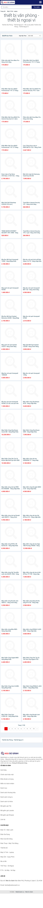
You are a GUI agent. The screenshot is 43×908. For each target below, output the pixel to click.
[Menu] (40, 2)
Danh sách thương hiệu (8, 792)
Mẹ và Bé (3, 861)
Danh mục (3, 788)
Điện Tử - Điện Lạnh (6, 830)
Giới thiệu (3, 770)
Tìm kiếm (37, 7)
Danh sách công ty (6, 797)
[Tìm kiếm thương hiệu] (16, 7)
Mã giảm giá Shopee (7, 815)
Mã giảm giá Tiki (5, 806)
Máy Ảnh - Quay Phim (7, 857)
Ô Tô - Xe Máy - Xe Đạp (7, 870)
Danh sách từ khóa (6, 801)
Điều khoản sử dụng (6, 779)
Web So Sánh (29, 892)
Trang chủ (2, 11)
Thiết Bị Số (3, 848)
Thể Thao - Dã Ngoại (7, 866)
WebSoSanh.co (20, 892)
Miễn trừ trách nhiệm (7, 783)
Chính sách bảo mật (7, 774)
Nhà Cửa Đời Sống (6, 839)
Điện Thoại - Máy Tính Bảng (9, 843)
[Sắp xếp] (34, 35)
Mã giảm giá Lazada (7, 810)
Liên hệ (2, 819)
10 (33, 728)
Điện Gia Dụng (5, 834)
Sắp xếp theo (22, 35)
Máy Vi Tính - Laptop (12, 11)
